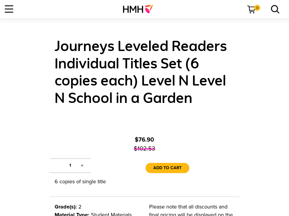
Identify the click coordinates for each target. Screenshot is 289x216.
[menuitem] (140, 9)
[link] (140, 9)
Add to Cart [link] (167, 167)
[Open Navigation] (9, 9)
